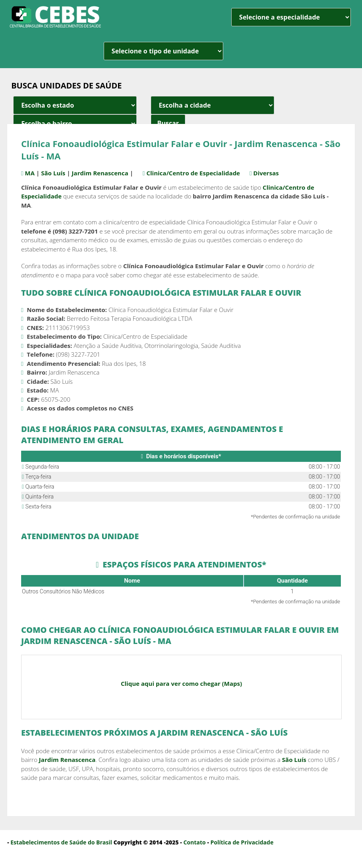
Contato (194, 842)
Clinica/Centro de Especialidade (198, 173)
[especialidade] (291, 17)
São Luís (54, 173)
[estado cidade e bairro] (75, 105)
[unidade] (163, 51)
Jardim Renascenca (101, 173)
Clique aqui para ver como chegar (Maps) (181, 683)
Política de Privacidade (242, 842)
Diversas (274, 173)
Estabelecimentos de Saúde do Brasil (61, 842)
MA (31, 173)
